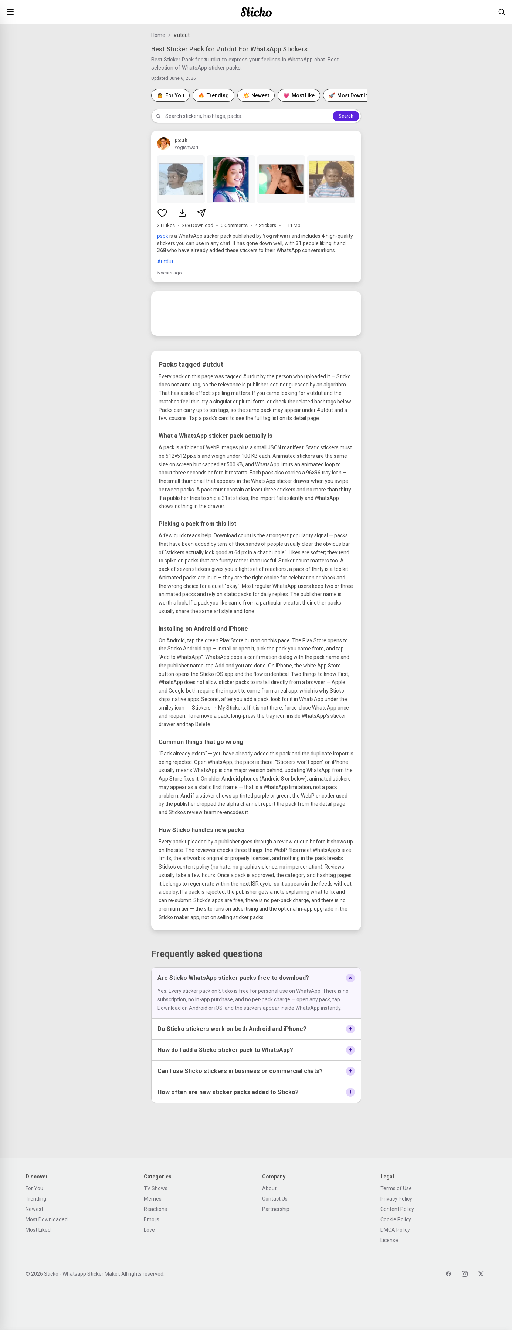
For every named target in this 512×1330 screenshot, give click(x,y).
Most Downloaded (47, 1219)
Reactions (155, 1209)
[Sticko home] (256, 12)
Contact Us (275, 1199)
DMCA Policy (395, 1230)
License (389, 1240)
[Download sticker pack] (182, 213)
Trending (36, 1199)
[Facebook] (448, 1274)
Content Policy (397, 1209)
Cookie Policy (395, 1219)
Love (149, 1230)
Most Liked (38, 1230)
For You (34, 1188)
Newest (34, 1209)
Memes (153, 1199)
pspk (162, 236)
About (269, 1188)
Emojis (151, 1219)
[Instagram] (465, 1274)
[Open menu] (10, 11)
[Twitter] (481, 1274)
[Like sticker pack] (162, 213)
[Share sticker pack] (201, 213)
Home (158, 35)
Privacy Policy (396, 1199)
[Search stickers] (501, 11)
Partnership (275, 1209)
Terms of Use (396, 1188)
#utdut (165, 261)
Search (346, 116)
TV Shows (155, 1188)
